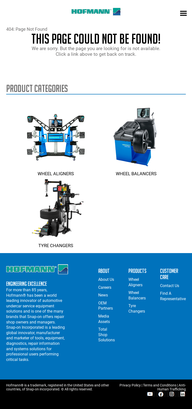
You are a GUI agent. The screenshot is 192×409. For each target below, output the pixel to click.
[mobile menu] (183, 14)
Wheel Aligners (56, 171)
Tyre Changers (56, 243)
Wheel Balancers (136, 171)
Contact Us (169, 285)
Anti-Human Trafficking (171, 387)
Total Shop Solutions (106, 334)
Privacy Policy (130, 385)
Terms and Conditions (159, 385)
